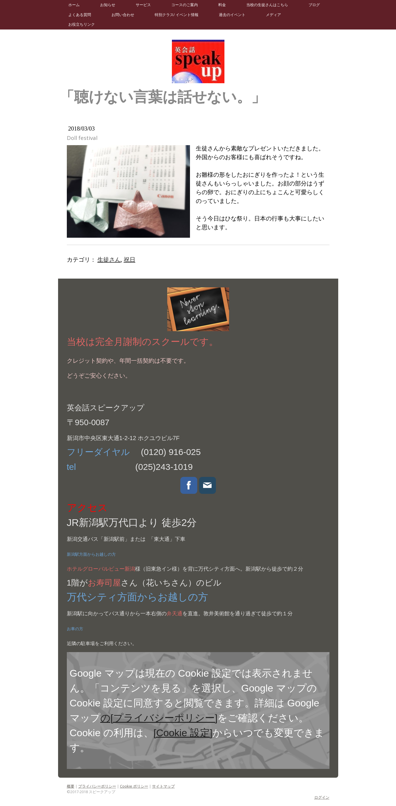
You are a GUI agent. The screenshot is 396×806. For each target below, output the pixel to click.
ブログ (314, 5)
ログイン (321, 797)
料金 (222, 5)
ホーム (74, 5)
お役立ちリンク (81, 24)
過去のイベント (232, 15)
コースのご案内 (184, 5)
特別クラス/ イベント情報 (176, 15)
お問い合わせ (122, 15)
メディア (273, 15)
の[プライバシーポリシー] (159, 717)
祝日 (129, 259)
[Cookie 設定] (182, 732)
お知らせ (107, 5)
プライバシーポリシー (97, 786)
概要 (70, 786)
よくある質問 (79, 15)
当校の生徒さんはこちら (267, 5)
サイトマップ (163, 786)
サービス (143, 5)
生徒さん (109, 259)
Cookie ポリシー (134, 786)
